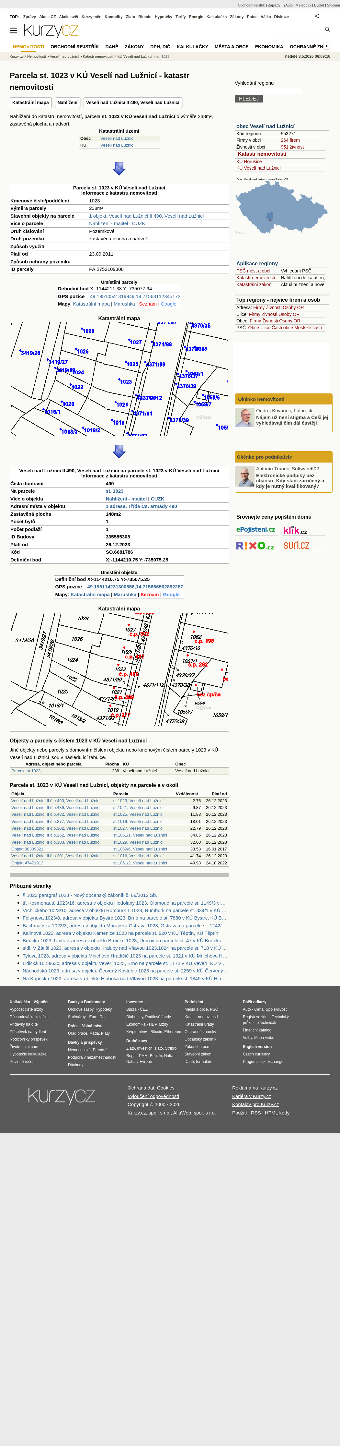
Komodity (113, 17)
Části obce (282, 327)
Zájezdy (274, 5)
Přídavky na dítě (24, 1024)
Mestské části (308, 327)
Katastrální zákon (253, 284)
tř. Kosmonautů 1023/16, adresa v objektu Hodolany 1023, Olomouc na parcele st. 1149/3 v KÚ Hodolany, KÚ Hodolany (126, 903)
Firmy (259, 307)
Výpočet (41, 1002)
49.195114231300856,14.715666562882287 (135, 586)
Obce (253, 327)
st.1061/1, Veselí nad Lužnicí (140, 835)
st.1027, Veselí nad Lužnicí (138, 828)
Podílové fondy (158, 1017)
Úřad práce (77, 1033)
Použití (239, 1112)
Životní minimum (24, 1046)
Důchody (75, 1065)
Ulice (265, 327)
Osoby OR (293, 307)
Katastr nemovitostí (262, 154)
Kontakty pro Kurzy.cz (255, 1104)
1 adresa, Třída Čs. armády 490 (141, 506)
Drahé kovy (136, 1041)
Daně (112, 46)
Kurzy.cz (16, 56)
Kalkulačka (217, 17)
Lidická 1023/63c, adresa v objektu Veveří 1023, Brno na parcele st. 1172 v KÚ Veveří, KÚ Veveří (126, 963)
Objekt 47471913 (27, 863)
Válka (266, 17)
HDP (153, 1024)
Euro (93, 1017)
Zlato (130, 17)
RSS (256, 1112)
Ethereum (172, 1032)
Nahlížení (67, 102)
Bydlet (319, 5)
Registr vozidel (255, 1017)
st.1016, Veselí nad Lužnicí (138, 855)
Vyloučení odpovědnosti (153, 1096)
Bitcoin (145, 17)
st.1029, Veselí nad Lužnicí (138, 842)
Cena (259, 1009)
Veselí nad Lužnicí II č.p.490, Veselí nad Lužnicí (55, 800)
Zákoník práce (197, 1046)
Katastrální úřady (199, 1024)
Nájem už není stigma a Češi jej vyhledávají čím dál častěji (292, 420)
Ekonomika (269, 46)
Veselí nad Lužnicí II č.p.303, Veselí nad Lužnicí (55, 842)
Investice (134, 1002)
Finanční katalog (257, 1030)
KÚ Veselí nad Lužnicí (258, 168)
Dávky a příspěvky (85, 1042)
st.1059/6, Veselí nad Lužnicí (140, 849)
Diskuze (281, 17)
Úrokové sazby (80, 1009)
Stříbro (170, 1048)
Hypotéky (163, 17)
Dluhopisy (134, 1017)
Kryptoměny (136, 1032)
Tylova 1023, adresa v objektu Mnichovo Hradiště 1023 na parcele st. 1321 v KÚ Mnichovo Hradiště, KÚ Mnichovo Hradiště (126, 955)
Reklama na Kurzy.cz (255, 1088)
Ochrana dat (141, 1088)
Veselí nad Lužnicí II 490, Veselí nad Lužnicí (132, 102)
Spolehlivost (276, 1009)
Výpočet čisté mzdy (26, 1009)
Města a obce (232, 46)
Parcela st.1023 (25, 770)
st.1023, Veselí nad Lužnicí (138, 800)
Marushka (124, 304)
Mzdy (163, 1024)
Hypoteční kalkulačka (28, 1054)
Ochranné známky (313, 46)
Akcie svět (68, 17)
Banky (74, 1002)
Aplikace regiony (257, 263)
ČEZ (144, 1009)
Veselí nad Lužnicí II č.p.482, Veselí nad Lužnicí (55, 814)
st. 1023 (115, 491)
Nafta (169, 1056)
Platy (105, 1033)
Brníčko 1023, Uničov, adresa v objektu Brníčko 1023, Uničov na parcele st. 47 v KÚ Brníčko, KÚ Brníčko (126, 940)
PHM (143, 1056)
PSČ (214, 1009)
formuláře (204, 1061)
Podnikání (194, 1002)
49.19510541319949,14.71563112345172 (135, 296)
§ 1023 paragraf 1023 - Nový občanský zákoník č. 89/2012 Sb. (90, 895)
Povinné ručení (23, 1061)
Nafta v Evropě (139, 1061)
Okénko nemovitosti (261, 399)
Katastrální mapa (30, 102)
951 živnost (292, 147)
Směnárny (77, 1017)
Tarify (181, 17)
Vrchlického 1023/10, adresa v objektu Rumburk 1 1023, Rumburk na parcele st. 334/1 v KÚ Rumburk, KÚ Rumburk (126, 910)
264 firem (290, 140)
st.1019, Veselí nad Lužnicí (138, 821)
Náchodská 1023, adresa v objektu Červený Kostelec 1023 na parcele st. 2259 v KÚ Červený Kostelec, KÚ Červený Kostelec (126, 970)
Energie (196, 17)
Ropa (131, 1056)
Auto (247, 1009)
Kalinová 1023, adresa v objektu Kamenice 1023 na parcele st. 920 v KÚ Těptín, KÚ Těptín (120, 933)
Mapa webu (264, 1037)
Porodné (100, 1050)
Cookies (166, 1088)
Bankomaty (94, 1002)
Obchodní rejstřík (251, 5)
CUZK (138, 223)
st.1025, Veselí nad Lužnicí (138, 814)
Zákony (237, 17)
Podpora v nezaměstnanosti (92, 1057)
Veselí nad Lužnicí (117, 138)
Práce (252, 17)
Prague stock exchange (263, 1061)
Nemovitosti (36, 56)
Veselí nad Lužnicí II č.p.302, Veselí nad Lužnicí (55, 828)
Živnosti (273, 307)
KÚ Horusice (249, 161)
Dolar (104, 1017)
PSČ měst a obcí (253, 270)
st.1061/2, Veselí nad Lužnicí (140, 863)
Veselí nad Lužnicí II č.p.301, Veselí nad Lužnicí (55, 855)
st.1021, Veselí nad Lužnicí (138, 807)
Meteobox (303, 5)
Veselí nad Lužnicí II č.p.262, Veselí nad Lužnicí (55, 835)
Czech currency (256, 1054)
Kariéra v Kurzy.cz (251, 1096)
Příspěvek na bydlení (28, 1032)
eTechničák (266, 1022)
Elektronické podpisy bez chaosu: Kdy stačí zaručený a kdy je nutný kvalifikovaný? (290, 480)
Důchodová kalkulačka (29, 1017)
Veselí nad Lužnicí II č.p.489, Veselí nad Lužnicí (55, 807)
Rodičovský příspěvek (29, 1039)
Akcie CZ (47, 17)
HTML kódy (277, 1112)
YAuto (288, 5)
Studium (333, 5)
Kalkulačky (192, 46)
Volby (247, 1037)
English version (257, 1046)
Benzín (156, 1056)
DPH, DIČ (160, 46)
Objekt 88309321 (27, 849)
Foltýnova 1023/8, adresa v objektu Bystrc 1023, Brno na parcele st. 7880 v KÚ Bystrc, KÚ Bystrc (126, 918)
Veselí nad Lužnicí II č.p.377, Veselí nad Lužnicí (55, 821)
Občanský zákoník (200, 1039)
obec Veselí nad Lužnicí (265, 126)
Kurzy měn (91, 17)
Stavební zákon (198, 1054)
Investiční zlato (150, 1048)
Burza (131, 1009)
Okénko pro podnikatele (264, 457)
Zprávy (29, 17)
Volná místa (92, 1026)
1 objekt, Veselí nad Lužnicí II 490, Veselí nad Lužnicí (146, 216)
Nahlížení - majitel (108, 223)
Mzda (94, 1033)
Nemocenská (79, 1050)
